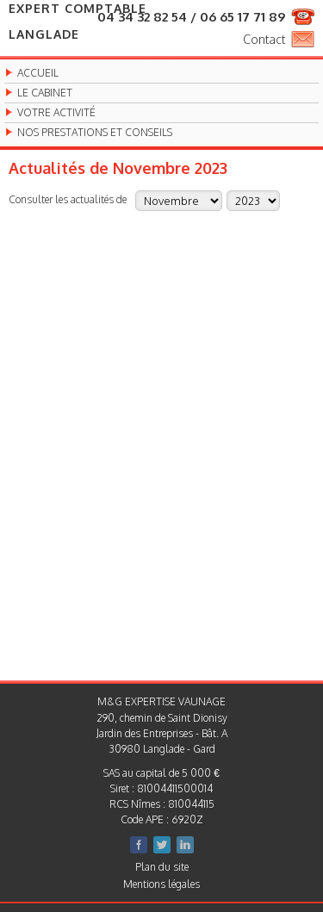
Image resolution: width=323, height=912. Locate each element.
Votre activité (56, 113)
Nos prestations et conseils (94, 132)
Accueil (38, 73)
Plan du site (162, 866)
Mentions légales (161, 884)
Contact (264, 39)
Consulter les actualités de (68, 199)
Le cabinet (44, 93)
